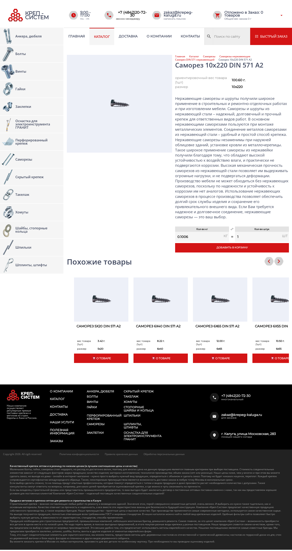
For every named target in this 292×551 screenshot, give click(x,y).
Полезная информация (62, 432)
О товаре (101, 358)
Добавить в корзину (232, 247)
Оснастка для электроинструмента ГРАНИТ (142, 437)
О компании (159, 36)
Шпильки (132, 416)
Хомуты (130, 402)
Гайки (92, 407)
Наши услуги (61, 423)
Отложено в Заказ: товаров (243, 14)
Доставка (128, 36)
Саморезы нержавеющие (234, 56)
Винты (92, 402)
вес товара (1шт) (84, 342)
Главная (76, 36)
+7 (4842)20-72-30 (132, 14)
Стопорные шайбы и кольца (139, 409)
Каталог (102, 37)
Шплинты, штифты (132, 426)
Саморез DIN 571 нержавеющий (194, 59)
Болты (92, 397)
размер (181, 87)
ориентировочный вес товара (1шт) (201, 80)
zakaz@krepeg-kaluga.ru (178, 14)
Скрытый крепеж (139, 391)
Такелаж (131, 397)
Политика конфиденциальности (79, 455)
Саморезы (209, 56)
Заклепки (95, 434)
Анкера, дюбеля (100, 391)
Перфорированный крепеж (104, 418)
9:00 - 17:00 (85, 14)
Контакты (190, 36)
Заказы (56, 442)
